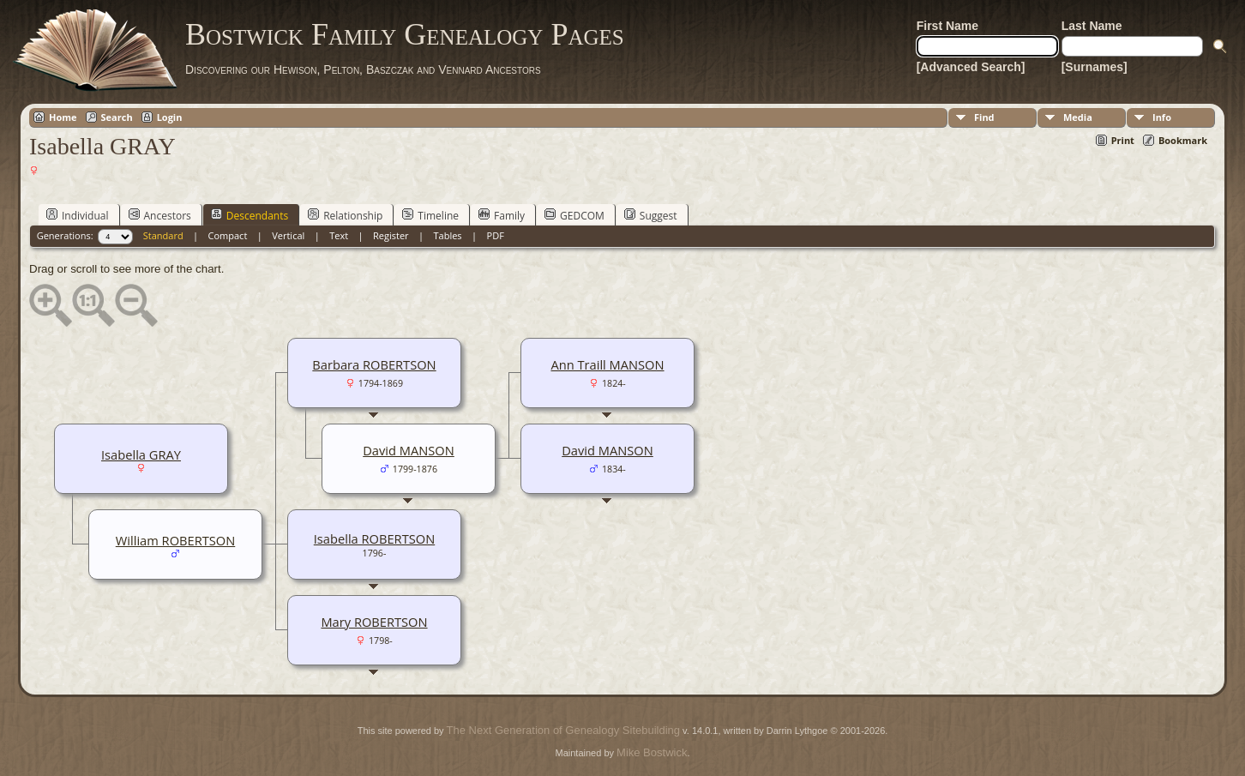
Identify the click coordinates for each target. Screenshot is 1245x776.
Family (501, 215)
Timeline (430, 215)
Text (338, 235)
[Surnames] (1095, 67)
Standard (163, 235)
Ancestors (160, 215)
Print (1122, 140)
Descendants (249, 215)
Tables (448, 235)
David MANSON (607, 450)
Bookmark (1182, 140)
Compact (228, 235)
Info (1161, 117)
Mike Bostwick (651, 752)
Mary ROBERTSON (374, 621)
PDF (495, 235)
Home (63, 117)
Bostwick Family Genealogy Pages (404, 34)
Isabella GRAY (141, 454)
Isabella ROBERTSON (374, 538)
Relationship (345, 215)
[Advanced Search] (971, 67)
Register (391, 235)
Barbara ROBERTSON (374, 364)
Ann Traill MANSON (607, 364)
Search (117, 117)
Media (1077, 117)
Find (984, 117)
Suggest (650, 215)
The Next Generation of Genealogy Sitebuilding (563, 730)
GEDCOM (574, 215)
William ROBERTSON (176, 540)
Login (170, 117)
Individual (77, 215)
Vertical (288, 235)
